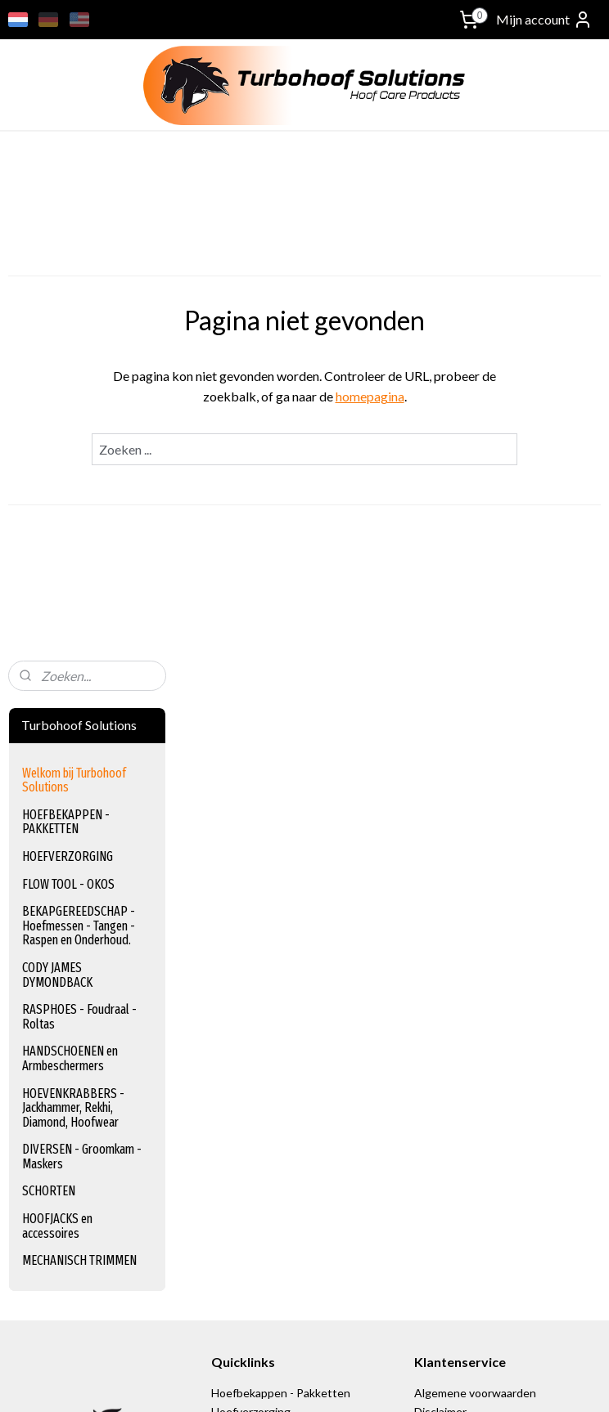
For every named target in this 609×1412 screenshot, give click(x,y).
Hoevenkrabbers (253, 987)
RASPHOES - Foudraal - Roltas (79, 501)
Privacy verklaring (458, 914)
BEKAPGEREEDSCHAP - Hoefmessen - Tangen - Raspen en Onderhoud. (78, 410)
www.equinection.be (270, 1148)
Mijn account (544, 19)
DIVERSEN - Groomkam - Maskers (82, 640)
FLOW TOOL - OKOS (68, 368)
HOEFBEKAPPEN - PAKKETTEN (66, 306)
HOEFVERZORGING (67, 340)
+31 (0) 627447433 (57, 1129)
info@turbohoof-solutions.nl (80, 1111)
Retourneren (447, 968)
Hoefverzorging (251, 896)
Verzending (444, 950)
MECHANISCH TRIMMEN (79, 744)
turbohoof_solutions (60, 1161)
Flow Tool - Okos (254, 914)
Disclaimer (440, 896)
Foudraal (233, 950)
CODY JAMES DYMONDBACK (57, 459)
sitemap (368, 1382)
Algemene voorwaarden (475, 877)
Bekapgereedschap (260, 932)
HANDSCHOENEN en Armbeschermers (70, 542)
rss (397, 1382)
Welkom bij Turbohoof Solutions (74, 264)
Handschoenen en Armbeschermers (303, 968)
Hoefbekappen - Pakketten (280, 877)
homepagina (456, 396)
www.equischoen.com (273, 1129)
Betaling (437, 932)
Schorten (235, 1005)
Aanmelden (52, 1303)
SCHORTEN (48, 675)
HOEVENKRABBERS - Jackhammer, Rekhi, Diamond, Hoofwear (73, 592)
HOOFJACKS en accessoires (57, 710)
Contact (435, 987)
